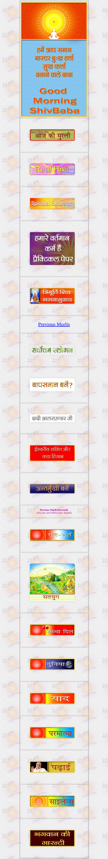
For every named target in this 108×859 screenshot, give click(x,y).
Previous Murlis (54, 324)
